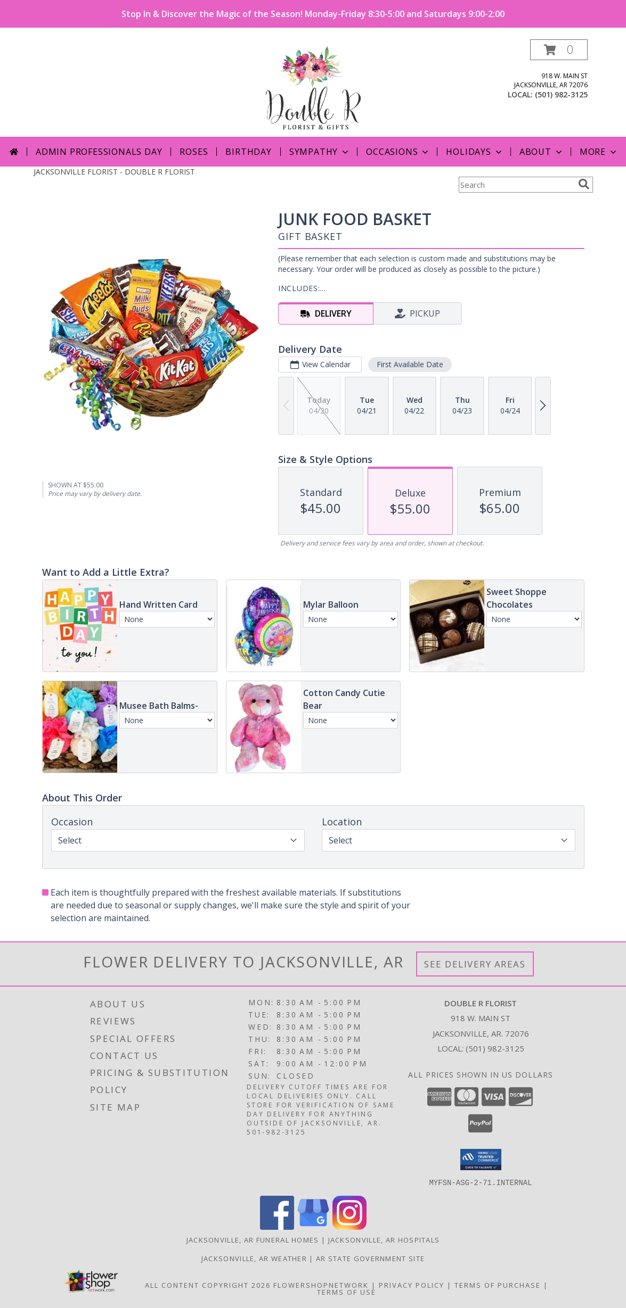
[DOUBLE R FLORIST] (313, 88)
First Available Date (409, 364)
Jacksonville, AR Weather (254, 1258)
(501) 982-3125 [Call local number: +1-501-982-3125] (561, 94)
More (599, 152)
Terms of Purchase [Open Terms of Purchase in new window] (497, 1284)
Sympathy (320, 152)
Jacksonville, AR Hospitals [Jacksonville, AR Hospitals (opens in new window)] (384, 1239)
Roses (194, 152)
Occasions (398, 152)
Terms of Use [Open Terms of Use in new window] (346, 1291)
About (541, 152)
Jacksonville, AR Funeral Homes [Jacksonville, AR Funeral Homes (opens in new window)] (252, 1239)
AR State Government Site (370, 1258)
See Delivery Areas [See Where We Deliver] (475, 964)
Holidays (474, 152)
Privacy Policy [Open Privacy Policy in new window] (411, 1284)
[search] (583, 184)
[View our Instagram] (349, 1226)
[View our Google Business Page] (313, 1226)
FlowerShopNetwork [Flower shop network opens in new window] (321, 1284)
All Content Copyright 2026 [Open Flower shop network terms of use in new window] (208, 1284)
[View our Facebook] (277, 1226)
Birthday (248, 152)
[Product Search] (516, 184)
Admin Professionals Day (99, 152)
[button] (559, 49)
